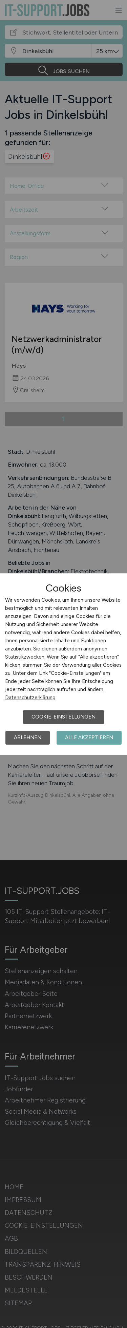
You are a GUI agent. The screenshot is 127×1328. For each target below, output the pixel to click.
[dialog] (63, 664)
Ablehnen (27, 737)
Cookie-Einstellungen (63, 717)
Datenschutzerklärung (30, 697)
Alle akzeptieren (89, 737)
